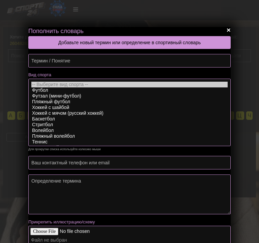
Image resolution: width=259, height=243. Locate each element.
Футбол (129, 90)
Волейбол (129, 130)
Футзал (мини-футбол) (129, 96)
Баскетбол (129, 119)
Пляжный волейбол (129, 136)
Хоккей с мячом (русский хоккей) (129, 113)
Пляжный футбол (129, 102)
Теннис (129, 142)
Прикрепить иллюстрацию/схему (61, 222)
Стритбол (129, 125)
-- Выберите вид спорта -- (129, 84)
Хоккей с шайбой (129, 107)
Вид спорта (39, 75)
